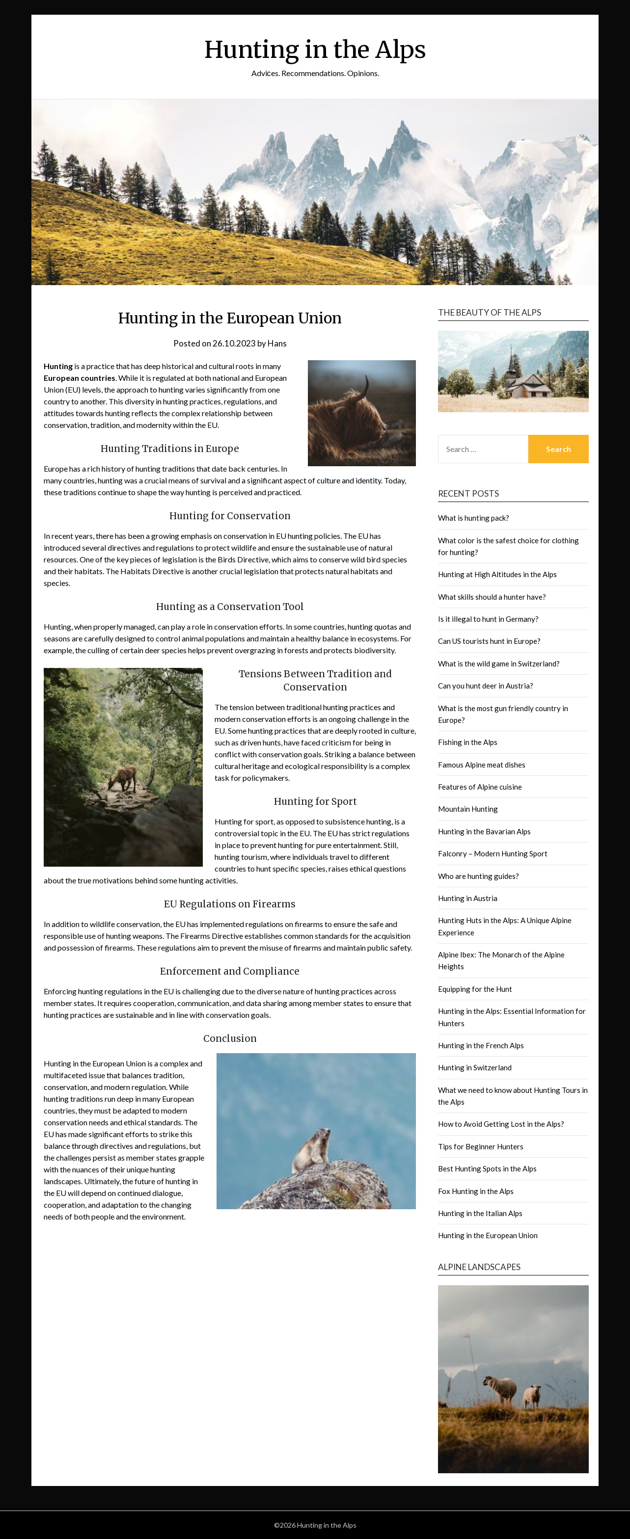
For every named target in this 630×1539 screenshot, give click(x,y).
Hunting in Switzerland (475, 1067)
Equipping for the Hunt (475, 988)
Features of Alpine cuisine (480, 786)
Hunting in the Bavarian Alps (484, 831)
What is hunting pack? (473, 517)
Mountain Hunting (468, 808)
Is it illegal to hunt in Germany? (488, 618)
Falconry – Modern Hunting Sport (493, 853)
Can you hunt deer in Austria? (485, 685)
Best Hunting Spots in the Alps (487, 1168)
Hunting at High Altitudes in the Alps (497, 574)
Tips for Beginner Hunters (480, 1146)
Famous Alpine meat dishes (481, 764)
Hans (277, 343)
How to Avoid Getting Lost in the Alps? (501, 1123)
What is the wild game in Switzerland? (499, 663)
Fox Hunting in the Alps (476, 1191)
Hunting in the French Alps (481, 1045)
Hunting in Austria (467, 898)
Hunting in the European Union (488, 1235)
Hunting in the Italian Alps (480, 1213)
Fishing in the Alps (467, 742)
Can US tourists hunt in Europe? (489, 641)
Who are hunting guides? (478, 876)
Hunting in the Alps (315, 49)
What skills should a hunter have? (492, 596)
